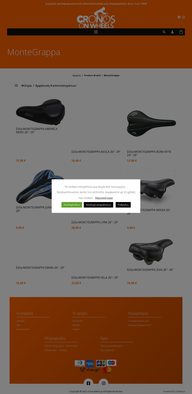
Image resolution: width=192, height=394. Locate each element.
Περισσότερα (104, 198)
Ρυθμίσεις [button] (123, 204)
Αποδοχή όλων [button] (72, 204)
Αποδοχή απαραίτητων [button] (98, 204)
